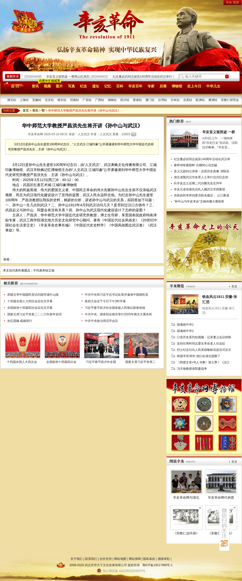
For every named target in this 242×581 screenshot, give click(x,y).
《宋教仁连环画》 (186, 533)
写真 (71, 86)
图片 (59, 86)
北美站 (187, 100)
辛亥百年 (135, 86)
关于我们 (76, 559)
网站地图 (120, 559)
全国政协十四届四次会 (61, 362)
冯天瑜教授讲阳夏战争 (192, 368)
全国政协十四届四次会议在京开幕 (30, 308)
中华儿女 (213, 86)
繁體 (236, 2)
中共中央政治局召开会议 (101, 321)
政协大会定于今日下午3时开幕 (105, 301)
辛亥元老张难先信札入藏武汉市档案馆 (199, 189)
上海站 (24, 100)
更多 (234, 286)
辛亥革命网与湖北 (186, 497)
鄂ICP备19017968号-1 (157, 565)
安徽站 (36, 100)
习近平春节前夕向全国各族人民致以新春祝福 (115, 308)
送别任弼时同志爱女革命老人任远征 (201, 343)
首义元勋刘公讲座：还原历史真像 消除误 (201, 171)
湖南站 (112, 100)
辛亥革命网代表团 (221, 497)
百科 (119, 86)
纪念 (83, 86)
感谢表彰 (164, 559)
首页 (13, 86)
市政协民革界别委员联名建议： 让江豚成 (201, 195)
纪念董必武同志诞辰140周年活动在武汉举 (202, 159)
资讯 (35, 86)
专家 (150, 86)
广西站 (99, 100)
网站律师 (135, 559)
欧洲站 (200, 100)
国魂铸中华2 (185, 331)
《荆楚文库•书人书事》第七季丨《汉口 (203, 362)
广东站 (87, 100)
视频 (47, 86)
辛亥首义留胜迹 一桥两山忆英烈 (68, 76)
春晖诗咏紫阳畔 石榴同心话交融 (195, 165)
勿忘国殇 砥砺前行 (19, 321)
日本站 (175, 100)
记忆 (107, 86)
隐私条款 (149, 559)
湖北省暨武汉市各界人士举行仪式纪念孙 (201, 177)
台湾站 (162, 100)
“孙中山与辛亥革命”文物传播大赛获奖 (199, 201)
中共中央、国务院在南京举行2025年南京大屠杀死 (118, 314)
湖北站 (11, 100)
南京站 (61, 100)
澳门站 (149, 100)
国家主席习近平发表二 (140, 362)
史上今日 (194, 86)
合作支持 (106, 559)
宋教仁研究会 (230, 100)
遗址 (95, 86)
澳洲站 (212, 100)
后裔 (163, 86)
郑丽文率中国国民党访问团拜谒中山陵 (33, 294)
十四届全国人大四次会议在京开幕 (30, 301)
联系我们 (91, 559)
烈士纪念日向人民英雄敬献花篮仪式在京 (204, 350)
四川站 (124, 100)
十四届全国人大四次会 (22, 362)
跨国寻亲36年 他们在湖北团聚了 (198, 356)
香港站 (137, 100)
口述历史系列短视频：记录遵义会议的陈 (204, 337)
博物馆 (177, 86)
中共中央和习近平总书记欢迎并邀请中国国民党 (116, 294)
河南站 (74, 100)
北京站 (49, 100)
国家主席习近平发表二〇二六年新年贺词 (34, 314)
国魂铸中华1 (185, 324)
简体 (229, 2)
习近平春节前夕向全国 (101, 362)
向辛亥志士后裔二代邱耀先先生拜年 (198, 183)
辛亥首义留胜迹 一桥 (218, 132)
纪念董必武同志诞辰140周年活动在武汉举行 (143, 76)
